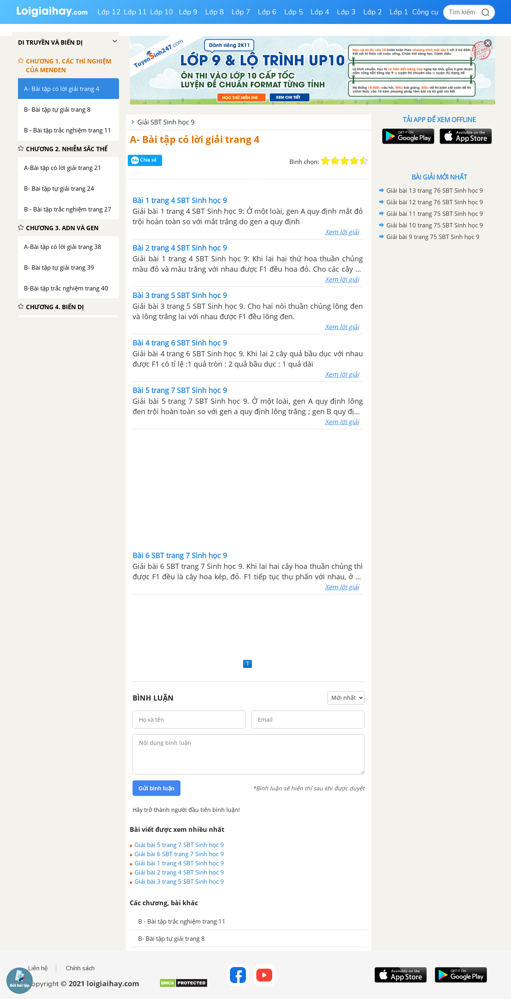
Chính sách (80, 968)
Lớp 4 (320, 12)
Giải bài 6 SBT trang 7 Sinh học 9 (179, 854)
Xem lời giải (342, 231)
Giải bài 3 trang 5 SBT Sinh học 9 (179, 881)
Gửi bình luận (156, 788)
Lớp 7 (241, 12)
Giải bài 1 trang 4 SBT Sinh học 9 (179, 863)
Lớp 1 (399, 12)
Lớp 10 (161, 12)
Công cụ (425, 12)
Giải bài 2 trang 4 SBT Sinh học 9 (179, 872)
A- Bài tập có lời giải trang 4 (194, 139)
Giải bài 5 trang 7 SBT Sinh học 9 (179, 845)
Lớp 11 (135, 12)
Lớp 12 (109, 12)
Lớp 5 (293, 12)
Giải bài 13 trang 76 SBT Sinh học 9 (434, 190)
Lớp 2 (372, 12)
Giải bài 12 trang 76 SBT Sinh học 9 (434, 202)
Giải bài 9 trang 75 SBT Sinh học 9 (432, 237)
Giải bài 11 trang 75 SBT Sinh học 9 (434, 213)
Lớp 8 (214, 12)
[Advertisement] (248, 489)
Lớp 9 (188, 12)
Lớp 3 (346, 12)
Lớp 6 (267, 12)
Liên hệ (38, 968)
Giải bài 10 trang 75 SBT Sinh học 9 (434, 225)
